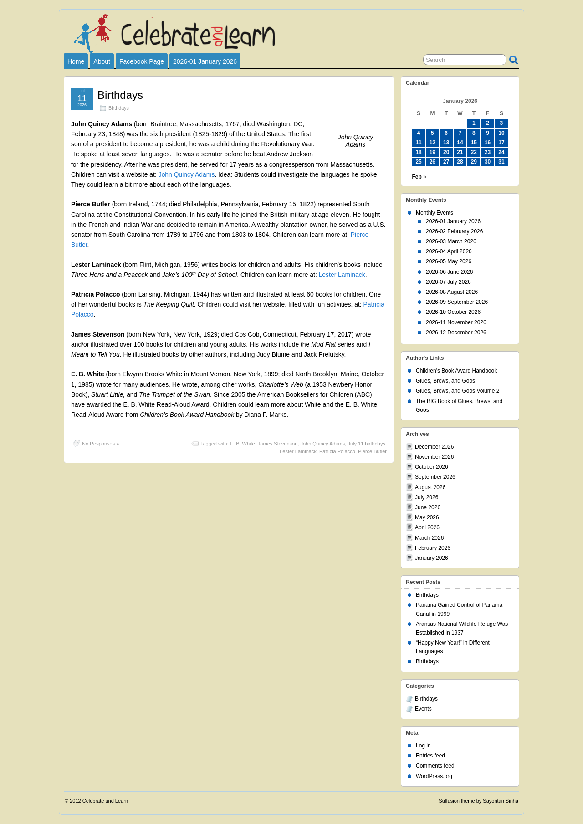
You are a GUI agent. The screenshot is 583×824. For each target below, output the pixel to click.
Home (75, 61)
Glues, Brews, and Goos (445, 381)
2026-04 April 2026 (449, 251)
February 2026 (432, 548)
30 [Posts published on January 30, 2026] (488, 162)
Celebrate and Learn (105, 801)
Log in (423, 745)
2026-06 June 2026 (449, 272)
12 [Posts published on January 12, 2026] (432, 142)
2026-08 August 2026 (452, 292)
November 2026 (434, 457)
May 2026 (427, 517)
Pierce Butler (372, 451)
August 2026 (430, 487)
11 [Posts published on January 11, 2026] (418, 142)
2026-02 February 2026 (454, 231)
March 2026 (429, 538)
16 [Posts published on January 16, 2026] (488, 142)
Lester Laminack (342, 274)
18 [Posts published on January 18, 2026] (418, 152)
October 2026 (431, 467)
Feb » (419, 177)
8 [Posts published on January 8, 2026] (474, 133)
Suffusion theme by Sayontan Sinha (478, 801)
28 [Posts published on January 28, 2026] (460, 162)
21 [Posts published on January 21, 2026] (460, 152)
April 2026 (427, 527)
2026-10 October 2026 (453, 312)
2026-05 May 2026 (448, 261)
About (101, 61)
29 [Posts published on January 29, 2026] (474, 162)
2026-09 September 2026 (457, 302)
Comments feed (435, 766)
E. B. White (242, 443)
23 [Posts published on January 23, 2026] (488, 152)
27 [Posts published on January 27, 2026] (446, 162)
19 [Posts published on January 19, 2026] (432, 152)
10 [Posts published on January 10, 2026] (501, 133)
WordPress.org (434, 776)
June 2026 (427, 507)
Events (423, 709)
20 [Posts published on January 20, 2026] (446, 152)
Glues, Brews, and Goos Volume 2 (457, 391)
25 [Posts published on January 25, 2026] (418, 162)
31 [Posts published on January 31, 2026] (501, 162)
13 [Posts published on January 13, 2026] (446, 142)
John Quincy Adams (187, 174)
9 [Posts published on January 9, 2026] (487, 133)
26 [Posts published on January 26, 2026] (432, 162)
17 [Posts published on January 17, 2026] (501, 142)
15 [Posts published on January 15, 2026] (474, 142)
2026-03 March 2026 (451, 241)
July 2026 (426, 497)
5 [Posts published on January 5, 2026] (432, 133)
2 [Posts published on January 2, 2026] (487, 123)
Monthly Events (434, 213)
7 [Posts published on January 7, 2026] (460, 133)
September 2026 (435, 477)
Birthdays (120, 95)
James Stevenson (277, 443)
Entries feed (430, 755)
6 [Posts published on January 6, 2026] (446, 133)
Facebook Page (141, 61)
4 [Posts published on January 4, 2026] (418, 133)
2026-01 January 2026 (205, 61)
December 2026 (434, 447)
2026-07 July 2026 (448, 282)
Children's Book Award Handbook (456, 371)
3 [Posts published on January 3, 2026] (501, 123)
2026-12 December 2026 (456, 332)
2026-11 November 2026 (456, 322)
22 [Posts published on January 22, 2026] (474, 152)
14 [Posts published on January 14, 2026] (460, 142)
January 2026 (431, 558)
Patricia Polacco (337, 451)
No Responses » (100, 443)
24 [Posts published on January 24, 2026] (501, 152)
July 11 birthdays (366, 443)
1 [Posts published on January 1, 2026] (474, 123)
